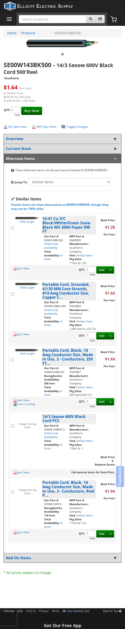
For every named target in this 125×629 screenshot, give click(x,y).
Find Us (31, 611)
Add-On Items (61, 558)
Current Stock (61, 148)
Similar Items (84, 255)
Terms (55, 611)
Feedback (120, 476)
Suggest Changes (77, 126)
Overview (61, 138)
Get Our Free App (62, 625)
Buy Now (31, 110)
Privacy (43, 611)
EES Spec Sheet (17, 126)
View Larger (27, 221)
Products (28, 33)
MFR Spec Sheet (46, 126)
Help (20, 611)
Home (12, 33)
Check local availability (51, 245)
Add (101, 270)
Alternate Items (61, 158)
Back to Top (112, 611)
